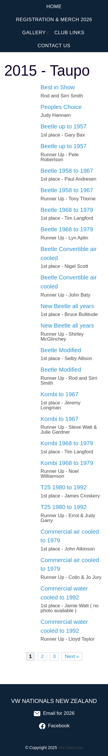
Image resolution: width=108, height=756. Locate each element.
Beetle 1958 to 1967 (67, 171)
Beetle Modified (61, 350)
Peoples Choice (61, 107)
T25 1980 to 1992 (64, 487)
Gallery (34, 32)
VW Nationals (70, 747)
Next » (72, 656)
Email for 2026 (54, 713)
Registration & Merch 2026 (54, 19)
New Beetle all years (67, 306)
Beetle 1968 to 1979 (67, 210)
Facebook (54, 725)
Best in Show (58, 87)
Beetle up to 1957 (64, 126)
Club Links (69, 32)
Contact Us (54, 45)
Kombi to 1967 (60, 394)
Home (54, 6)
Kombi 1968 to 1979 (67, 443)
